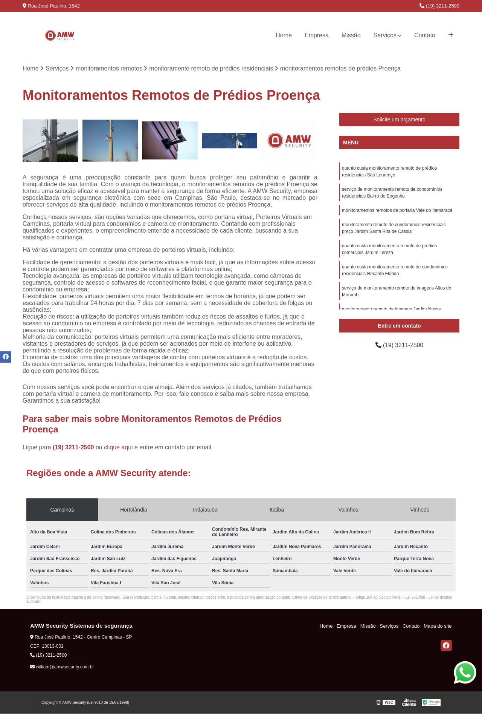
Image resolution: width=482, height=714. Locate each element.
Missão (351, 35)
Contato (424, 35)
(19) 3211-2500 (439, 6)
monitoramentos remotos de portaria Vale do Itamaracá (397, 210)
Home (284, 35)
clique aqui (118, 447)
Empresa (317, 35)
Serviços (385, 35)
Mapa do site (437, 626)
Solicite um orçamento (399, 119)
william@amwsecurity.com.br (62, 667)
